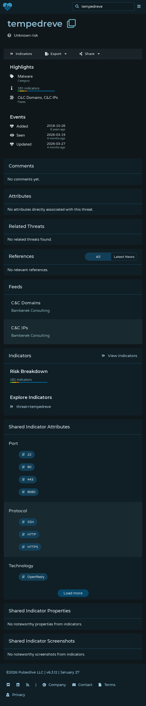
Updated (23, 144)
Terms (107, 685)
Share (86, 54)
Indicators (21, 54)
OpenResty (33, 577)
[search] (104, 6)
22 (26, 455)
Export (53, 54)
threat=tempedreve (30, 406)
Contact (82, 685)
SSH (28, 522)
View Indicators (120, 355)
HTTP (29, 534)
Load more (73, 593)
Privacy (15, 695)
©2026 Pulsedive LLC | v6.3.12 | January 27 (42, 672)
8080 (28, 492)
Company (54, 685)
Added (22, 126)
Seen (20, 135)
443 (27, 480)
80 (26, 467)
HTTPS (30, 547)
